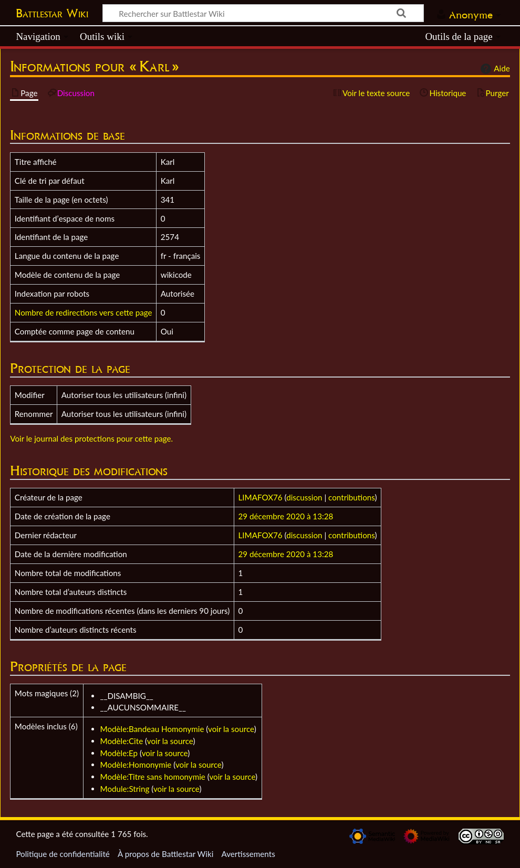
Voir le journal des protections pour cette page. (91, 438)
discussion (304, 497)
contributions (351, 497)
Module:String (125, 788)
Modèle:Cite (121, 741)
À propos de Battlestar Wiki (165, 854)
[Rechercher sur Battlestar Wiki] (263, 13)
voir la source (231, 729)
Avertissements (248, 854)
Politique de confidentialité (62, 854)
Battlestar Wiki (52, 13)
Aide (493, 69)
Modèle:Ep (119, 753)
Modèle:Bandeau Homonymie (152, 729)
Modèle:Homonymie (136, 764)
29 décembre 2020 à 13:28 (286, 516)
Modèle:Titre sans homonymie (152, 776)
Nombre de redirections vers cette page (83, 312)
